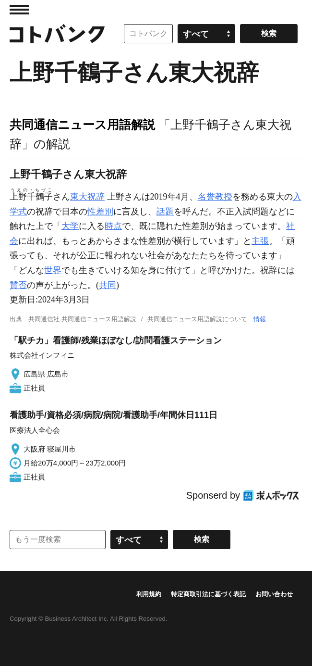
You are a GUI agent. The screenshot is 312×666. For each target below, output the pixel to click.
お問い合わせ (274, 594)
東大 (78, 196)
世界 (52, 270)
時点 (113, 226)
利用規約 (148, 594)
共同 (107, 285)
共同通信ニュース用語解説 (82, 124)
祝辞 (96, 196)
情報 (259, 319)
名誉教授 (215, 196)
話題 (165, 211)
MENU (19, 9)
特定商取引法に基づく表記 (208, 594)
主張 (260, 241)
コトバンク (57, 33)
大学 (70, 226)
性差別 (100, 211)
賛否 (18, 285)
